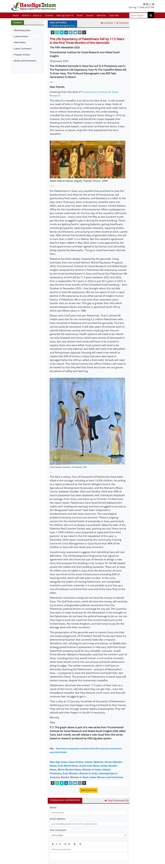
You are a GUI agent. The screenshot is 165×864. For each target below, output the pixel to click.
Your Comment (58, 830)
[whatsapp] (57, 32)
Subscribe (114, 15)
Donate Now (88, 790)
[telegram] (71, 32)
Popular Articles (22, 54)
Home (16, 15)
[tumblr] (84, 32)
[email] (80, 32)
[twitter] (62, 32)
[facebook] (53, 32)
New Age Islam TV (65, 15)
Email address (57, 818)
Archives (49, 15)
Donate (89, 15)
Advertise (101, 15)
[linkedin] (66, 32)
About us (37, 15)
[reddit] (75, 32)
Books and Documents (25, 60)
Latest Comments (23, 48)
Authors (26, 15)
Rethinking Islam (22, 30)
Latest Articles (21, 36)
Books (80, 15)
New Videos (20, 42)
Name (53, 807)
